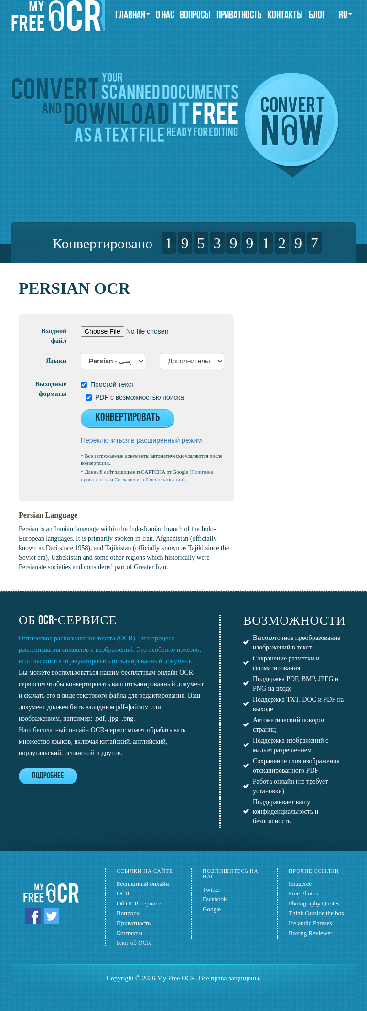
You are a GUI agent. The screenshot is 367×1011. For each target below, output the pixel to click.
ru (345, 15)
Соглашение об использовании (148, 479)
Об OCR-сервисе (139, 903)
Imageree (300, 883)
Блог (317, 15)
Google (212, 909)
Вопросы (195, 15)
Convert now (292, 125)
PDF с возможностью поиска (135, 397)
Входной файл (54, 336)
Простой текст (107, 384)
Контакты (285, 15)
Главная (132, 15)
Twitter (211, 889)
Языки (56, 360)
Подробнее (48, 776)
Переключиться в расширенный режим (141, 440)
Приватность (239, 15)
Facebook (215, 899)
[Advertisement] (307, 327)
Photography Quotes (314, 903)
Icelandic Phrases (310, 922)
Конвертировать (128, 418)
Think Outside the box (317, 912)
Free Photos (303, 893)
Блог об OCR (134, 942)
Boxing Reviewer (310, 933)
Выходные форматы (50, 389)
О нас (165, 15)
